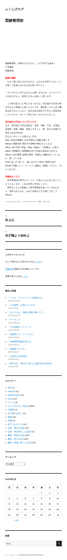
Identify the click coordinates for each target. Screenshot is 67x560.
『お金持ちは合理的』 (18, 356)
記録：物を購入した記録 (19, 431)
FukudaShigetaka (13, 201)
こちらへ (38, 261)
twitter (11, 391)
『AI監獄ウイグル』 (17, 349)
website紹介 (14, 395)
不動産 (11, 409)
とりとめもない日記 (17, 406)
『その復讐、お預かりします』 (22, 305)
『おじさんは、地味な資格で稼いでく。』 (27, 312)
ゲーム (11, 402)
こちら (25, 276)
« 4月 (16, 520)
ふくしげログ (14, 9)
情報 (10, 417)
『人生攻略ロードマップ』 (20, 327)
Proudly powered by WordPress (30, 555)
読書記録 (9, 269)
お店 (10, 398)
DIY (9, 387)
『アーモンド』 (15, 319)
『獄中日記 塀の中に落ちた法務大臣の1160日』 (31, 363)
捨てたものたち (15, 424)
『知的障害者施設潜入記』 (20, 341)
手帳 (10, 420)
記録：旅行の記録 (16, 428)
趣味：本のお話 (44, 201)
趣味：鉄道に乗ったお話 (19, 442)
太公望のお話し (15, 413)
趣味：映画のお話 (16, 435)
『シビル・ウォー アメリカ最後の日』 (26, 297)
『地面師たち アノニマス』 (21, 334)
